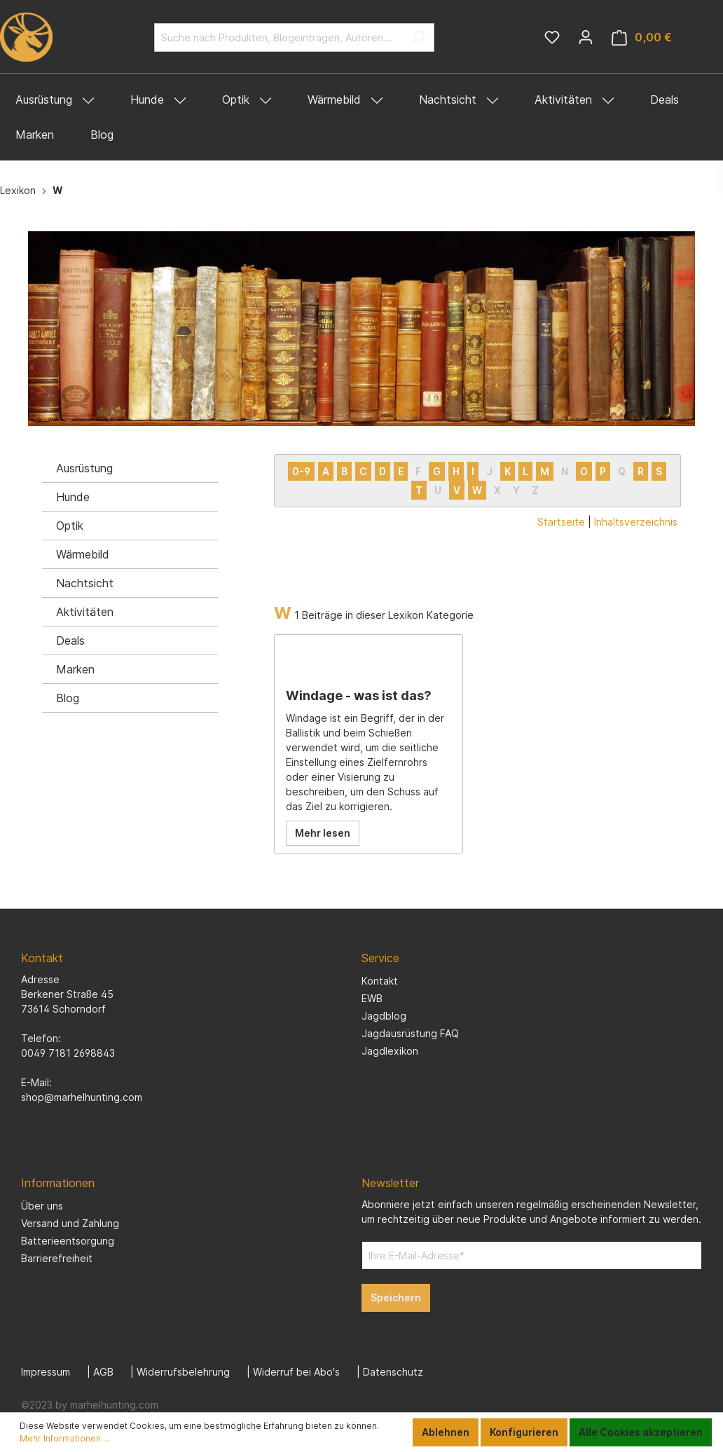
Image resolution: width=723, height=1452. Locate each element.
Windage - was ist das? (359, 695)
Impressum (45, 1372)
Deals (70, 640)
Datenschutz (393, 1372)
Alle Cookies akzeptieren (641, 1432)
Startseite (561, 522)
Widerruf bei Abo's (296, 1372)
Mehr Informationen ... (64, 1438)
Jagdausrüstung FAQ (410, 1033)
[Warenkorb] (641, 37)
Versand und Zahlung (70, 1223)
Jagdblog (384, 1016)
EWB (372, 998)
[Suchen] (417, 37)
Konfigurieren (524, 1432)
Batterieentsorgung (67, 1241)
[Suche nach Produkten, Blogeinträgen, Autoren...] (278, 37)
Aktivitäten (84, 612)
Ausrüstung (84, 468)
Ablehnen (445, 1432)
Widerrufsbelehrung (183, 1372)
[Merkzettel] (552, 37)
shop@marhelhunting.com (81, 1097)
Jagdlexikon (390, 1051)
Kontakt (380, 981)
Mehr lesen (322, 833)
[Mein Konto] (585, 37)
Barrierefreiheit (56, 1258)
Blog (67, 698)
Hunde (73, 497)
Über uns (42, 1206)
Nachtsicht (84, 583)
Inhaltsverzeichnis (635, 522)
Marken (75, 669)
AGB (103, 1372)
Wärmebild (82, 554)
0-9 (301, 471)
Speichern (396, 1297)
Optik (69, 526)
